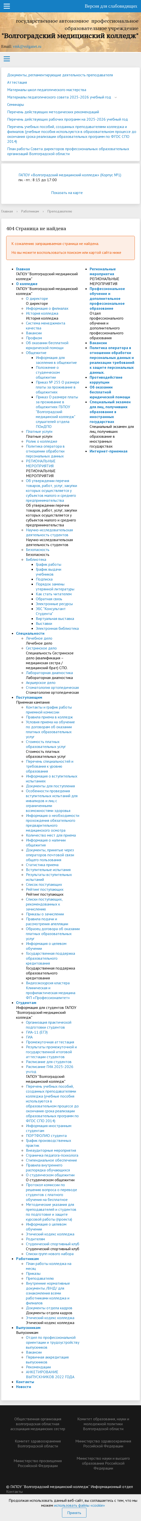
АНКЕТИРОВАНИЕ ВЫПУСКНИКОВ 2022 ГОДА (50, 1374)
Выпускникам (28, 1327)
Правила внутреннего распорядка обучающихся (48, 1167)
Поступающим (29, 697)
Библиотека (36, 559)
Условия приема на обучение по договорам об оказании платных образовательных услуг (50, 729)
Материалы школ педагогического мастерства (46, 89)
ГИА (29, 1037)
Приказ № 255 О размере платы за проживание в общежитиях (57, 387)
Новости (23, 1386)
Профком (34, 337)
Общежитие (36, 352)
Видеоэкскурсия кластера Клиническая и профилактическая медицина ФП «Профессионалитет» (50, 990)
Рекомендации (38, 1366)
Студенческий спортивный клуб (52, 1243)
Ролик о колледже (41, 441)
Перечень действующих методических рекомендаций (53, 111)
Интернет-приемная (108, 451)
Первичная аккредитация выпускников (47, 1359)
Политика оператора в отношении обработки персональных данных (45, 451)
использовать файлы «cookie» (79, 1505)
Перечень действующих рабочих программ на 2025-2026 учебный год (67, 119)
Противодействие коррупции (106, 380)
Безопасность (37, 549)
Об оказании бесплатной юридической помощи (47, 345)
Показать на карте (70, 192)
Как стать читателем (54, 593)
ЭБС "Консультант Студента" (51, 611)
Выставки (44, 623)
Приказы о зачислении (45, 913)
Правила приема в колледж (49, 716)
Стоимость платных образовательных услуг (46, 744)
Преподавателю (40, 1278)
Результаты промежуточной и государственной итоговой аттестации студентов (51, 1051)
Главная (7, 211)
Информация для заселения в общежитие (56, 360)
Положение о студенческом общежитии (48, 372)
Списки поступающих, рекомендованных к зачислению (44, 904)
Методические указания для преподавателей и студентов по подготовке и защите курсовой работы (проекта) (51, 1212)
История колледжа (42, 313)
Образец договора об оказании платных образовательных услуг (53, 933)
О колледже (27, 283)
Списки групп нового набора (50, 1253)
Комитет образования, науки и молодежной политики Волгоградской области (103, 1423)
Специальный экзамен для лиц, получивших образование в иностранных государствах (110, 411)
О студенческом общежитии (50, 1174)
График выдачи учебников (48, 572)
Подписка (44, 579)
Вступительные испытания (48, 869)
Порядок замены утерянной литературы (55, 586)
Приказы (33, 1273)
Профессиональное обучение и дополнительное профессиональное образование (107, 298)
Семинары (15, 104)
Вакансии (34, 332)
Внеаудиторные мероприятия (51, 1150)
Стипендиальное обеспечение (51, 1160)
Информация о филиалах (47, 308)
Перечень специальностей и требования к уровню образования (49, 766)
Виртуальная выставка (55, 618)
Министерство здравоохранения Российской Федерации (103, 1443)
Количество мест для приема (51, 835)
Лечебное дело (39, 638)
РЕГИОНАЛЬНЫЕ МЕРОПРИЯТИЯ (41, 463)
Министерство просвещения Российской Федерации (38, 1463)
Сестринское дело (41, 648)
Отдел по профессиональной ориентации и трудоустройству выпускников (52, 1342)
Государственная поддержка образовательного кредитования (50, 958)
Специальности (30, 633)
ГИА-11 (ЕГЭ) (37, 1032)
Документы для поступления (50, 785)
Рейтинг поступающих (44, 889)
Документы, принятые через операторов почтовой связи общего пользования (50, 854)
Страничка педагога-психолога (52, 1155)
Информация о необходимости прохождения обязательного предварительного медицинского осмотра (52, 823)
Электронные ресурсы (54, 603)
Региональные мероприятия (103, 271)
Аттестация (17, 82)
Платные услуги (39, 431)
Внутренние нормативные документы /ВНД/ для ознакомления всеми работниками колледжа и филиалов (48, 1293)
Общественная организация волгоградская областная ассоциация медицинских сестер (37, 1423)
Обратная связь (49, 598)
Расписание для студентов (49, 1061)
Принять (74, 1512)
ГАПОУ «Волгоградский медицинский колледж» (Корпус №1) (70, 174)
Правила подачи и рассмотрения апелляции (47, 921)
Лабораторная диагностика (49, 672)
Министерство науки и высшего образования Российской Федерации (103, 1463)
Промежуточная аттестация (50, 1041)
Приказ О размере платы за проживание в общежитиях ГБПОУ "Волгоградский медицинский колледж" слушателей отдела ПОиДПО (57, 411)
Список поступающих (44, 884)
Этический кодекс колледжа (50, 1233)
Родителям (35, 1238)
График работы (48, 564)
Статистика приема (42, 864)
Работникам (30, 211)
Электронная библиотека (57, 628)
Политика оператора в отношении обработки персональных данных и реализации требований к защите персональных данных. (112, 360)
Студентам (26, 1002)
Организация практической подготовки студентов (48, 1025)
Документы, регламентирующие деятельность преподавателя (60, 74)
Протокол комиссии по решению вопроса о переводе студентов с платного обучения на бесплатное (51, 1192)
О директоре (37, 298)
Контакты (25, 1381)
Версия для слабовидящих (111, 6)
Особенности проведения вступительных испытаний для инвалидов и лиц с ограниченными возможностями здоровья (52, 800)
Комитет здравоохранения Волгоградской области (38, 1443)
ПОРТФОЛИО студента (46, 1135)
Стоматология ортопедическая (52, 687)
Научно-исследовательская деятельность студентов (49, 532)
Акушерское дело (41, 682)
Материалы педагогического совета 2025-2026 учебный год (59, 97)
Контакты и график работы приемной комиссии (49, 709)
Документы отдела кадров (49, 1307)
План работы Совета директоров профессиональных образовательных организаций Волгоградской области (68, 151)
